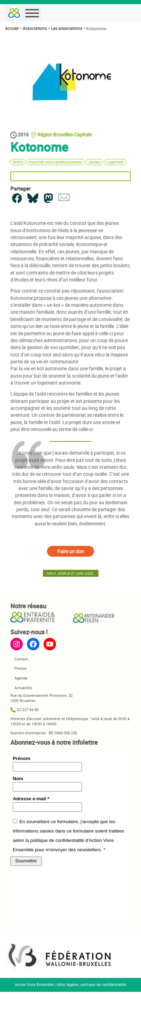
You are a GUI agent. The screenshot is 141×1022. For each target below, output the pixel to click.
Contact (21, 659)
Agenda (21, 678)
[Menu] (32, 13)
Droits (18, 162)
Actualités (23, 687)
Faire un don (70, 551)
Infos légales (68, 984)
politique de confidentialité (103, 984)
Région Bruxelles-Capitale (64, 135)
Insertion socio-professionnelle (55, 162)
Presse (21, 668)
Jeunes (94, 162)
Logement (115, 162)
